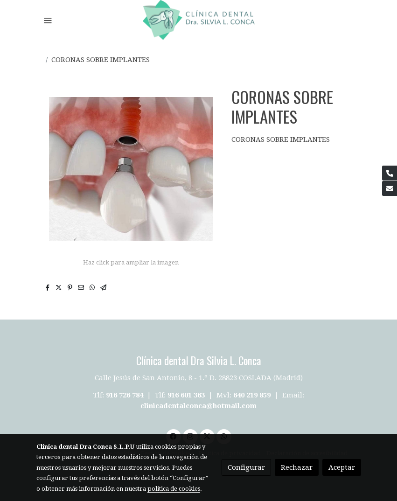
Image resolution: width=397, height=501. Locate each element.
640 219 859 (252, 395)
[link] (199, 20)
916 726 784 (124, 395)
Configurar (246, 467)
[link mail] (389, 188)
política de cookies (173, 488)
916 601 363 (186, 395)
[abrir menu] (47, 20)
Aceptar (341, 467)
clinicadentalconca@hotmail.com (198, 406)
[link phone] (389, 173)
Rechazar (297, 467)
